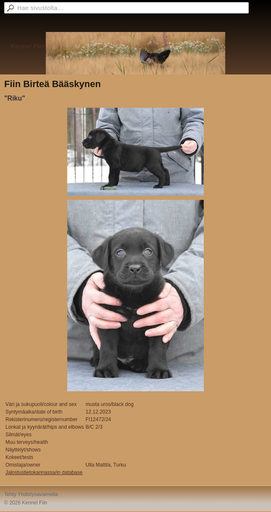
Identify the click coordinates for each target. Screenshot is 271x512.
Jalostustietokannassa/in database (43, 472)
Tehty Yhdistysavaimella (31, 494)
